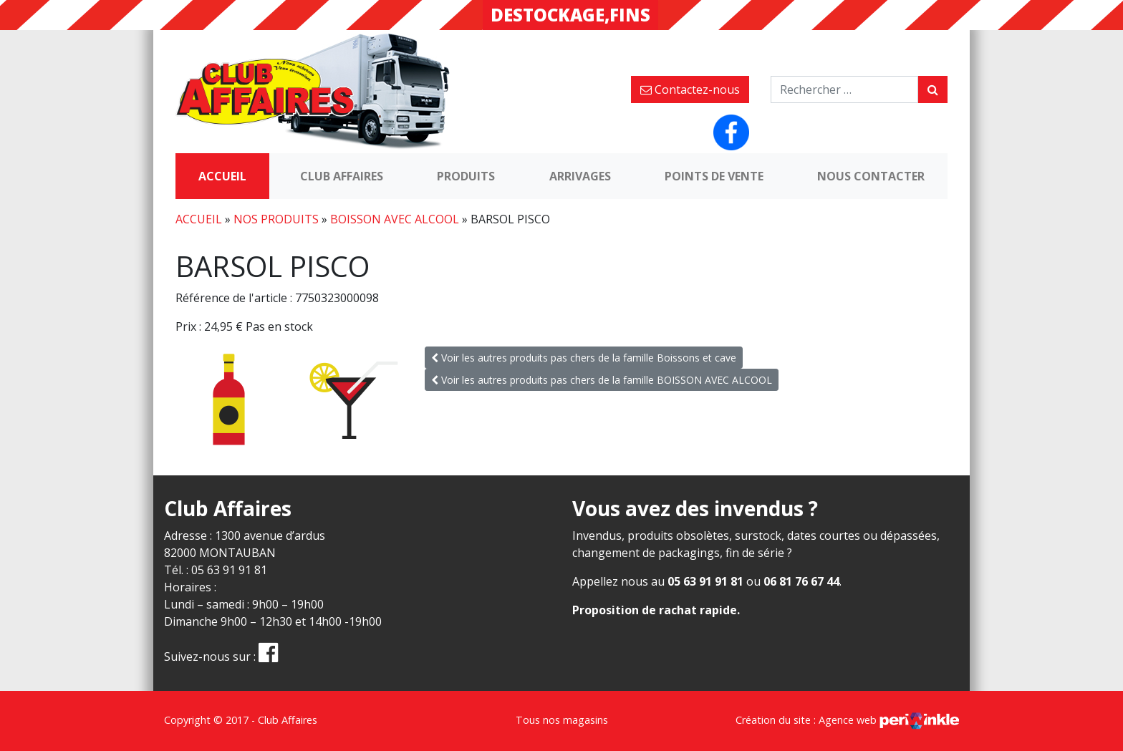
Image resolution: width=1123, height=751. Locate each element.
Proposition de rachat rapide (654, 610)
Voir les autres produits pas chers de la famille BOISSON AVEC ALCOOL (601, 380)
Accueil (222, 176)
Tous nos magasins (562, 720)
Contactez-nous (690, 89)
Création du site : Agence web (847, 720)
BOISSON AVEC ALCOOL (394, 219)
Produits (466, 176)
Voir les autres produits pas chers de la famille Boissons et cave (583, 357)
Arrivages (580, 176)
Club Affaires (341, 176)
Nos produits (276, 219)
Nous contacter (871, 176)
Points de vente (714, 176)
